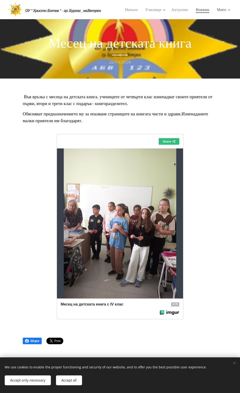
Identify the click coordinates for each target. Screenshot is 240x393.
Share (32, 341)
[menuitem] (133, 9)
